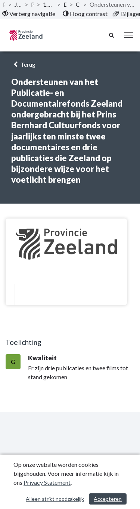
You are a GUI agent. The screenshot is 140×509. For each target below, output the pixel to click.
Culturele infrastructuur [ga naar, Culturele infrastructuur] (78, 4)
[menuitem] (28, 14)
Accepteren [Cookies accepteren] (108, 499)
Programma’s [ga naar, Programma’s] (32, 4)
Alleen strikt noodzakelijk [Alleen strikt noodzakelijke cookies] (55, 499)
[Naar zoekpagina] (112, 35)
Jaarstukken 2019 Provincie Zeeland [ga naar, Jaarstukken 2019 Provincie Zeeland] (18, 4)
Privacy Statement (47, 482)
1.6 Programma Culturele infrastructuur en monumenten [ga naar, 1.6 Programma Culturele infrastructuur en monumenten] (48, 4)
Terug (23, 64)
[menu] (129, 35)
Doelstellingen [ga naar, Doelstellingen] (64, 4)
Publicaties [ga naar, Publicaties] (4, 4)
